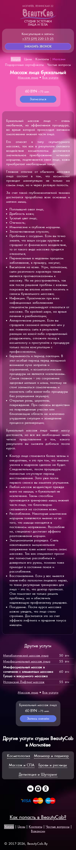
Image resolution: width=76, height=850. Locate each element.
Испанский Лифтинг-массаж (23, 682)
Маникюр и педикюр (51, 755)
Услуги (15, 59)
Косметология (18, 755)
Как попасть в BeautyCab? (38, 817)
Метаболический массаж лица (25, 655)
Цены (28, 59)
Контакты (42, 59)
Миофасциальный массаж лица (26, 661)
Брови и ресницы (53, 765)
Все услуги (50, 77)
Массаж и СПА (21, 765)
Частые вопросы (59, 65)
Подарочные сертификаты (24, 65)
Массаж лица (28, 77)
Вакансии (38, 831)
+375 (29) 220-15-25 (38, 39)
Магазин (58, 59)
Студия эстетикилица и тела (38, 15)
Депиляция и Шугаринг (38, 774)
